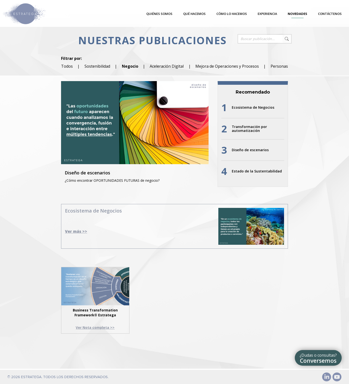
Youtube (337, 377)
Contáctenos (330, 13)
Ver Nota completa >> (95, 327)
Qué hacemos (194, 13)
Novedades (297, 13)
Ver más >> (76, 231)
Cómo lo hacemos (231, 13)
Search (287, 39)
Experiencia (267, 13)
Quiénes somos (159, 13)
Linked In (326, 377)
